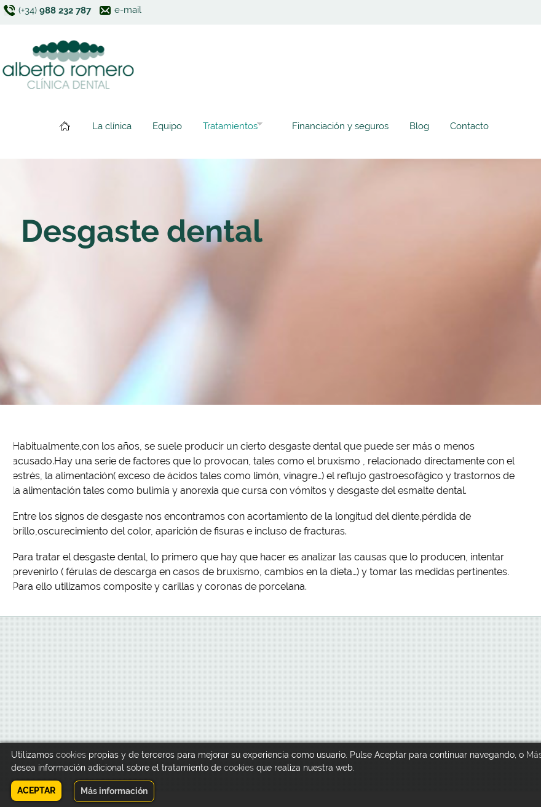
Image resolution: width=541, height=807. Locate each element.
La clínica (112, 126)
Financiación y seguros (340, 126)
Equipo (167, 126)
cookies (71, 755)
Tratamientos (230, 128)
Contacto (469, 126)
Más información (114, 791)
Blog (419, 126)
